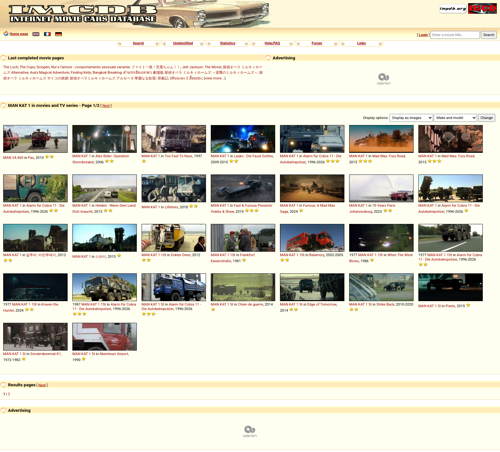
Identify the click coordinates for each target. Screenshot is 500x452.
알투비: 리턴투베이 (41, 255)
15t (103, 304)
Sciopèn (43, 67)
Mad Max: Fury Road (388, 156)
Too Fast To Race (178, 156)
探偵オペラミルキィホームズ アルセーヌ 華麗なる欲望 (113, 78)
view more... (214, 78)
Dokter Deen (181, 255)
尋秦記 (163, 78)
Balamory (316, 255)
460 (20, 157)
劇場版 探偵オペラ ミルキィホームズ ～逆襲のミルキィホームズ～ (205, 72)
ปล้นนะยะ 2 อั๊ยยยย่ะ (186, 78)
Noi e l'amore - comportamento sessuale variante (90, 67)
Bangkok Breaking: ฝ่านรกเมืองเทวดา (122, 72)
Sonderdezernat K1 (45, 354)
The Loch (10, 67)
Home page (19, 34)
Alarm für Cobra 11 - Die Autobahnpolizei (450, 257)
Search (138, 43)
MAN (7, 157)
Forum (317, 43)
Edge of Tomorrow (321, 304)
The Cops (27, 67)
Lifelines (171, 207)
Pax (31, 157)
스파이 (100, 256)
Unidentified (183, 43)
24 (14, 157)
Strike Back (385, 304)
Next (106, 105)
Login (423, 35)
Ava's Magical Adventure (49, 72)
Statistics (227, 43)
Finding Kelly (81, 72)
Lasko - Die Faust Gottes (253, 156)
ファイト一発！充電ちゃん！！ (155, 67)
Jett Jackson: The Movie (201, 67)
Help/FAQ (272, 43)
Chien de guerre (250, 304)
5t (162, 304)
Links (361, 43)
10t (163, 255)
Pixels (450, 306)
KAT (84, 156)
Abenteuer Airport (113, 354)
